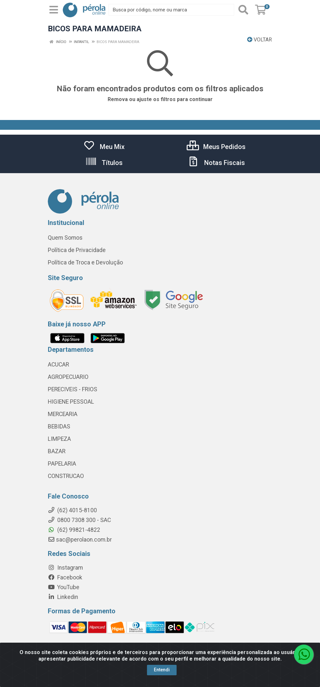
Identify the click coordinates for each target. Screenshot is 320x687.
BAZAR (56, 451)
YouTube (63, 587)
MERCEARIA (62, 414)
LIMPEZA (59, 439)
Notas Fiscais (216, 163)
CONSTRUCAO (66, 476)
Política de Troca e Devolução (85, 262)
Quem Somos (65, 237)
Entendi (162, 669)
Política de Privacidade (77, 250)
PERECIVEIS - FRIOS (72, 389)
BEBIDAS (59, 426)
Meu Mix (104, 147)
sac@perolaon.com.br (80, 539)
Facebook (65, 577)
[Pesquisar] (243, 10)
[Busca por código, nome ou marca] (171, 10)
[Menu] (54, 10)
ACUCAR (58, 364)
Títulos (104, 163)
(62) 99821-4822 (74, 530)
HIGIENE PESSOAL (71, 401)
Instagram (65, 567)
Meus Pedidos (216, 147)
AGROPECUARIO (68, 377)
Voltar (259, 40)
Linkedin (63, 597)
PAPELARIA (62, 463)
